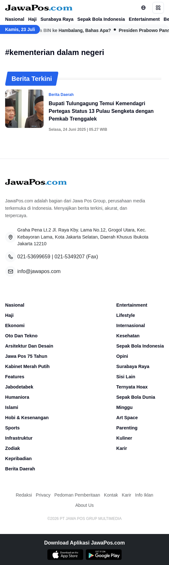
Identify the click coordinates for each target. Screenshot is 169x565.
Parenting (126, 427)
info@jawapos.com (38, 271)
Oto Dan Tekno (21, 335)
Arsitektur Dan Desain (29, 346)
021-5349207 (69, 256)
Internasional (130, 325)
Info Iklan (144, 495)
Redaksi (24, 495)
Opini (122, 356)
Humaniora (17, 397)
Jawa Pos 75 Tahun (26, 356)
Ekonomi (15, 325)
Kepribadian (18, 458)
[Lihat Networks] (143, 7)
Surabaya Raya (56, 19)
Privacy (43, 495)
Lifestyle (125, 315)
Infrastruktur (19, 438)
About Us (84, 505)
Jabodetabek (19, 386)
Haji (32, 19)
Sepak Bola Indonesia (101, 19)
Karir (121, 448)
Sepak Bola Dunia (135, 397)
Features (14, 376)
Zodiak (12, 448)
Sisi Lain (125, 376)
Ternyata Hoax (132, 386)
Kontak (111, 495)
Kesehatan (128, 335)
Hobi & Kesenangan (27, 417)
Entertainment (144, 19)
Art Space (127, 417)
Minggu (124, 407)
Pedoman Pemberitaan (77, 495)
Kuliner (124, 438)
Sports (12, 427)
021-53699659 (33, 256)
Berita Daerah (20, 468)
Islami (11, 407)
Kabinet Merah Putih (27, 366)
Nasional (14, 19)
